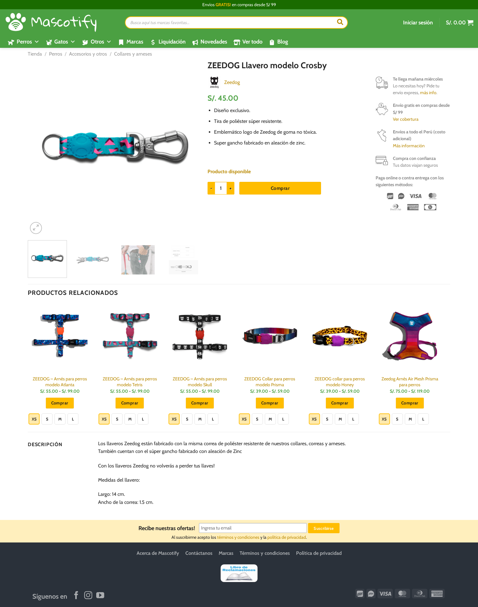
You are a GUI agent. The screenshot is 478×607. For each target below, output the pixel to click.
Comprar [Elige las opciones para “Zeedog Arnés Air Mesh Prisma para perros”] (409, 402)
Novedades (213, 41)
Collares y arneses (133, 54)
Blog (282, 41)
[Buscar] (340, 22)
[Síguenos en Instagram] (88, 596)
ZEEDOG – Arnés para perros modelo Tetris (130, 381)
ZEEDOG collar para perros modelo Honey (340, 381)
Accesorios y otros (88, 54)
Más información (409, 146)
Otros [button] (101, 42)
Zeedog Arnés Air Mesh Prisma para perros (409, 381)
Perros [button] (28, 42)
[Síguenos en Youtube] (100, 596)
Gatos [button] (65, 42)
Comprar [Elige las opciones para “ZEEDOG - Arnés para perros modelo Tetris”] (129, 402)
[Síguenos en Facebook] (76, 596)
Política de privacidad (319, 553)
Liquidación (172, 41)
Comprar (280, 188)
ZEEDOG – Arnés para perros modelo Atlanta (60, 381)
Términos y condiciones (265, 553)
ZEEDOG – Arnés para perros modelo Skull (200, 381)
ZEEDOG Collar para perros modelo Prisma (269, 381)
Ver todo (252, 41)
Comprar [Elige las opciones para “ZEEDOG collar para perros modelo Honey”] (339, 402)
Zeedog (232, 82)
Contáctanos (198, 553)
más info (428, 92)
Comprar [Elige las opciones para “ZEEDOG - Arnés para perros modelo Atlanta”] (59, 402)
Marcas (134, 41)
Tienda (35, 54)
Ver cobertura (405, 119)
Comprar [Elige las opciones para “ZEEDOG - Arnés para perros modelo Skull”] (199, 402)
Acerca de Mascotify (158, 553)
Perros (55, 54)
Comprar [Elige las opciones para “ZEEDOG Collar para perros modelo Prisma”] (269, 402)
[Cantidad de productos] (221, 188)
